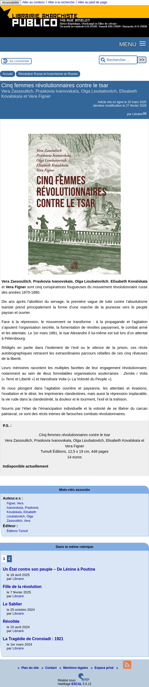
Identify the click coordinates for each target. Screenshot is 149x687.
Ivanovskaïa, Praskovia (22, 507)
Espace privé (102, 668)
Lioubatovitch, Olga (20, 516)
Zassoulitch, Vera (18, 521)
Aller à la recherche (61, 2)
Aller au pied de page (92, 2)
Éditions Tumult (17, 531)
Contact (50, 668)
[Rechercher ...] (118, 60)
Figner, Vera (15, 503)
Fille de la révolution (22, 586)
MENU (127, 44)
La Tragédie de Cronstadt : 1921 (33, 639)
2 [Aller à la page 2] (9, 559)
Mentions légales (74, 668)
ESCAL (76, 684)
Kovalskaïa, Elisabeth (21, 512)
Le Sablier (12, 604)
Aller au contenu (33, 2)
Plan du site (29, 668)
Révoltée (11, 621)
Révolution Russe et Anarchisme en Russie (48, 74)
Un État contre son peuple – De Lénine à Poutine (49, 569)
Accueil (8, 74)
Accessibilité (10, 2)
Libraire (137, 114)
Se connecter (19, 61)
